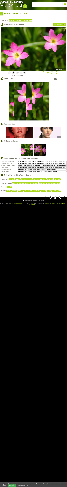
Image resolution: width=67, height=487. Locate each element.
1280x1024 (43, 179)
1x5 (56, 79)
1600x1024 (35, 183)
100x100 (54, 190)
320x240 (14, 190)
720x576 (17, 179)
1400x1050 (50, 179)
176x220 (26, 190)
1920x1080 (49, 183)
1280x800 (21, 183)
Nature (11, 20)
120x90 (49, 190)
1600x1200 (57, 179)
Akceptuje (12, 486)
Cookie (47, 203)
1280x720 (15, 183)
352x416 (8, 190)
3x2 (59, 79)
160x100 (31, 190)
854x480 (9, 187)
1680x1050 (42, 183)
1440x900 (28, 183)
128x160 (37, 190)
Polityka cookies (23, 486)
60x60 (59, 190)
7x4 (64, 79)
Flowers (18, 20)
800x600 (23, 179)
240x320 (20, 190)
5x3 (61, 79)
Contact (52, 203)
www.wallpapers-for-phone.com (18, 203)
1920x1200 (56, 183)
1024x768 (29, 179)
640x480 (11, 179)
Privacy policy (32, 204)
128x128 (43, 190)
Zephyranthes (27, 20)
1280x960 (36, 179)
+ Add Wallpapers (60, 203)
